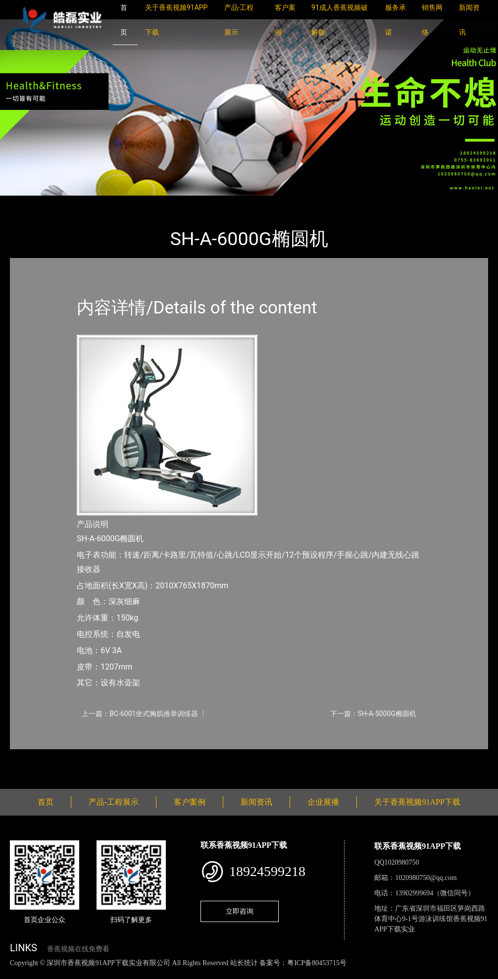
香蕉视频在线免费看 (78, 949)
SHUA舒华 (121, 202)
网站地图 (15, 973)
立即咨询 (239, 911)
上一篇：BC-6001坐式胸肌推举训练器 (140, 713)
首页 (27, 202)
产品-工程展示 (69, 202)
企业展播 (323, 802)
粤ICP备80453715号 (317, 963)
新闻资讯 (256, 802)
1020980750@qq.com (426, 877)
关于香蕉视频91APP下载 (417, 802)
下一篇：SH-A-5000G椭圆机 (373, 713)
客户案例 (189, 802)
